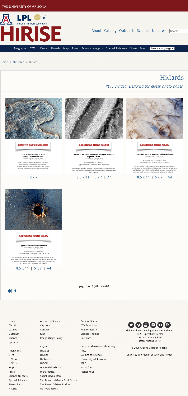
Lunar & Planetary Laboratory (98, 346)
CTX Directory (89, 325)
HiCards (44, 350)
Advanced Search (50, 321)
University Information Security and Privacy (149, 354)
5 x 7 (34, 177)
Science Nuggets (92, 48)
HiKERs (13, 388)
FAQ (42, 333)
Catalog (110, 31)
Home (4, 62)
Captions (45, 325)
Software (86, 338)
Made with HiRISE (50, 367)
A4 (109, 177)
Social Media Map (50, 376)
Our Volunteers (49, 388)
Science (143, 31)
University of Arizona (93, 359)
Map (65, 48)
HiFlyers (44, 359)
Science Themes (90, 333)
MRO (84, 363)
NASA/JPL (86, 367)
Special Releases (116, 48)
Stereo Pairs (137, 48)
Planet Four (87, 371)
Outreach (126, 31)
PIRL (83, 350)
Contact (44, 329)
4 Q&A (44, 346)
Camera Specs (89, 321)
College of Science (91, 354)
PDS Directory (89, 329)
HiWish (55, 48)
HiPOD (44, 363)
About (96, 31)
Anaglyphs (20, 48)
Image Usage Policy (51, 338)
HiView (43, 48)
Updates (158, 31)
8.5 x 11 (83, 177)
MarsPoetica (47, 371)
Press (75, 48)
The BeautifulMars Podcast (55, 384)
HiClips (44, 354)
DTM (32, 48)
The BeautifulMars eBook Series (58, 380)
